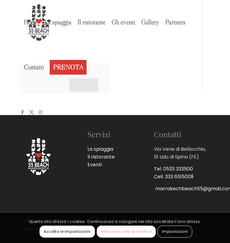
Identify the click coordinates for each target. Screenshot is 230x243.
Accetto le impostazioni (67, 231)
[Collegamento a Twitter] (31, 112)
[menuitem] (31, 22)
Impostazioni (175, 231)
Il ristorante (101, 156)
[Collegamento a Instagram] (40, 112)
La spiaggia (100, 149)
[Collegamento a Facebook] (22, 112)
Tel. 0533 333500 (173, 168)
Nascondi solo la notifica (126, 231)
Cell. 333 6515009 (173, 176)
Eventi (94, 164)
